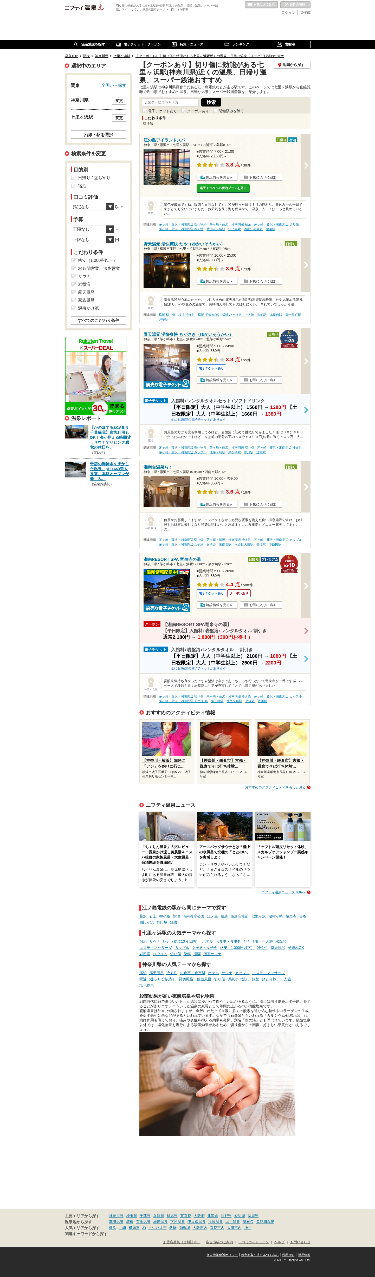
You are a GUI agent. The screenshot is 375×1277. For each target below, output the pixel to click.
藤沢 (143, 916)
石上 (153, 916)
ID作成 (305, 12)
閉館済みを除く (231, 111)
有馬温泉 (143, 1222)
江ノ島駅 (234, 229)
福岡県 (253, 1216)
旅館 (187, 954)
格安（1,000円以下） (237, 948)
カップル (182, 948)
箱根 (129, 1222)
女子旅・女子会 (204, 948)
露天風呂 (278, 948)
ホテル (207, 941)
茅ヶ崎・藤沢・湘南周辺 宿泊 (230, 224)
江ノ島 (212, 916)
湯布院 (248, 1222)
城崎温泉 (160, 1222)
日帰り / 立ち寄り (94, 178)
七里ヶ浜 (258, 916)
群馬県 (172, 1216)
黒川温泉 (232, 1222)
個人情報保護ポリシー (222, 1255)
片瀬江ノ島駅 (215, 229)
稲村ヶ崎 (275, 916)
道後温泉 (215, 1222)
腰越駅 (270, 229)
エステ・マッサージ (155, 948)
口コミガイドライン (253, 1242)
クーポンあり (198, 111)
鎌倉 (173, 922)
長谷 (302, 916)
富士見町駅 (293, 315)
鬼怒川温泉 (265, 1222)
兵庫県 (158, 1216)
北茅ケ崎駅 (217, 452)
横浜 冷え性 (186, 315)
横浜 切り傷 (167, 315)
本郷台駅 (276, 315)
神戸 (247, 1228)
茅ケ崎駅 (234, 452)
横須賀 (134, 1228)
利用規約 (288, 1255)
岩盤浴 (144, 954)
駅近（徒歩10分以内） (181, 941)
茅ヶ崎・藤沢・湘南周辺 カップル (182, 452)
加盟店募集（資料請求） (181, 1242)
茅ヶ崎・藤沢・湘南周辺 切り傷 (276, 224)
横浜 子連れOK (208, 315)
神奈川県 (116, 1216)
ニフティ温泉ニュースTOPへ (283, 892)
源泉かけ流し (238, 979)
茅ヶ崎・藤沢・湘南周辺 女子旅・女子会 (187, 544)
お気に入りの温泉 (261, 5)
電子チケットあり (162, 111)
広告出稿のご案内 (219, 1242)
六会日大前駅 (244, 544)
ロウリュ (160, 954)
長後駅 (261, 544)
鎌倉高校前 (239, 916)
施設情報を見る (218, 177)
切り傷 (175, 954)
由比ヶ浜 (146, 922)
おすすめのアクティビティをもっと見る (275, 787)
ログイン (288, 12)
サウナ (154, 941)
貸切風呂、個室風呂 (195, 979)
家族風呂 (86, 300)
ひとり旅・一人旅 (258, 941)
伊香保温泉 (197, 1222)
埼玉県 (131, 1216)
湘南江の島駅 (253, 229)
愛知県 (239, 1216)
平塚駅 (250, 701)
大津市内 (234, 1228)
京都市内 (217, 1228)
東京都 (185, 1216)
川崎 (122, 1228)
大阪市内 (200, 1228)
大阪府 (199, 1216)
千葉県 (145, 1216)
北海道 (212, 1216)
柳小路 (164, 916)
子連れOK (296, 948)
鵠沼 (176, 916)
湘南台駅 (225, 544)
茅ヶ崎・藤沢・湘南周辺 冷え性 (181, 229)
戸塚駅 (163, 319)
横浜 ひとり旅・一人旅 (238, 315)
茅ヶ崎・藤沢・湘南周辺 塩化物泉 (182, 224)
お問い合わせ (300, 1242)
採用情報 (304, 1255)
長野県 (226, 1216)
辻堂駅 (261, 452)
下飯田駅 (275, 544)
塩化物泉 (146, 985)
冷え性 (262, 948)
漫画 (197, 954)
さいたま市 (157, 1228)
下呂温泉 (177, 1222)
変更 (119, 101)
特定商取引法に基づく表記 (260, 1255)
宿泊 (143, 941)
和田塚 (162, 922)
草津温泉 (116, 1222)
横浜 (112, 1228)
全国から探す (113, 85)
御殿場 (184, 1228)
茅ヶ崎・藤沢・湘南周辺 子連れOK (183, 701)
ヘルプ (279, 1242)
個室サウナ (212, 954)
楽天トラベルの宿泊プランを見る (223, 188)
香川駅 (248, 452)
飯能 (173, 1228)
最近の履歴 (295, 5)
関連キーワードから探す (86, 1234)
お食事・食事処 (228, 941)
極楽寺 (291, 916)
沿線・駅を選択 (98, 134)
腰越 (224, 916)
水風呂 (280, 941)
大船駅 (262, 315)
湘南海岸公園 (193, 916)
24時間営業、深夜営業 (99, 268)
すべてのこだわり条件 (98, 320)
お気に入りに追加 (262, 177)
